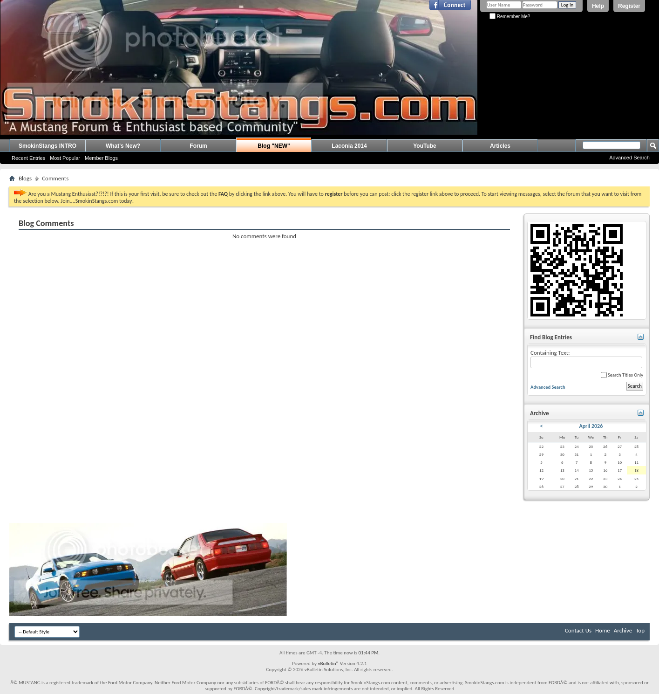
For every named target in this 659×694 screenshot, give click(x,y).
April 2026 (591, 426)
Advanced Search (629, 157)
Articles (500, 146)
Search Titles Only (622, 375)
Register (629, 6)
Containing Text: (586, 358)
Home (602, 630)
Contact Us (578, 630)
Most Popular (65, 158)
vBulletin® (328, 663)
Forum (198, 146)
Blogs (25, 178)
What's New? (123, 146)
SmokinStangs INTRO (47, 146)
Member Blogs (101, 158)
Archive (623, 630)
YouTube (424, 146)
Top (640, 630)
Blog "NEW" (274, 146)
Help (598, 6)
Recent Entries (28, 158)
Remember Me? (509, 16)
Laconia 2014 (349, 146)
